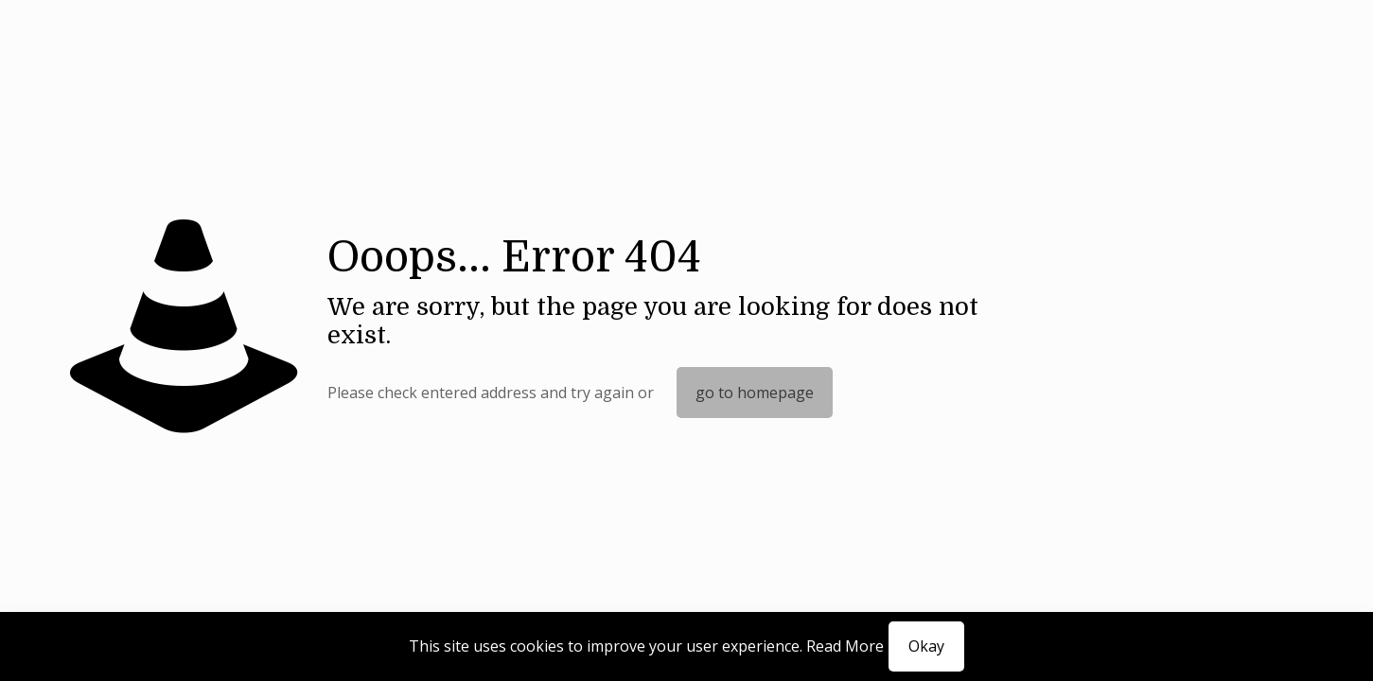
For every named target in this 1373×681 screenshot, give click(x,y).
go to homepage (754, 392)
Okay (926, 646)
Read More (845, 646)
